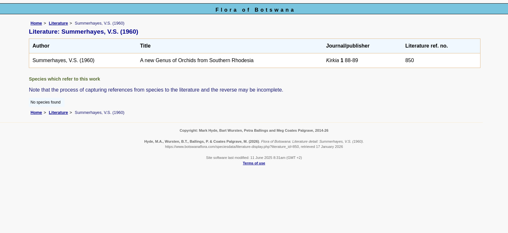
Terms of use (254, 163)
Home (36, 23)
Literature (58, 23)
